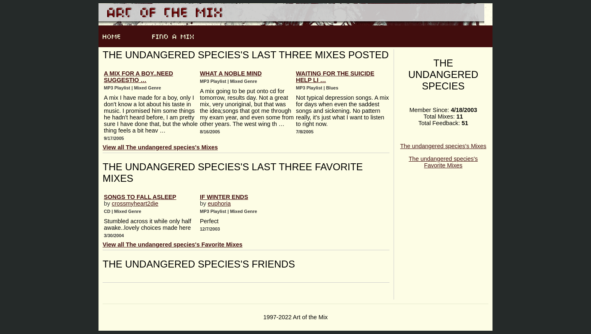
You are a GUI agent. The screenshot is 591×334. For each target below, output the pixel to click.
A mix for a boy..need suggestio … (138, 76)
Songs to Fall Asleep (140, 197)
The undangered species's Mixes (443, 146)
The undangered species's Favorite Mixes (443, 162)
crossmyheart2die (135, 203)
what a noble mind (231, 73)
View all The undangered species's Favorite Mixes (173, 244)
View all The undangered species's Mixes (160, 147)
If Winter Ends (224, 197)
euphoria (219, 203)
